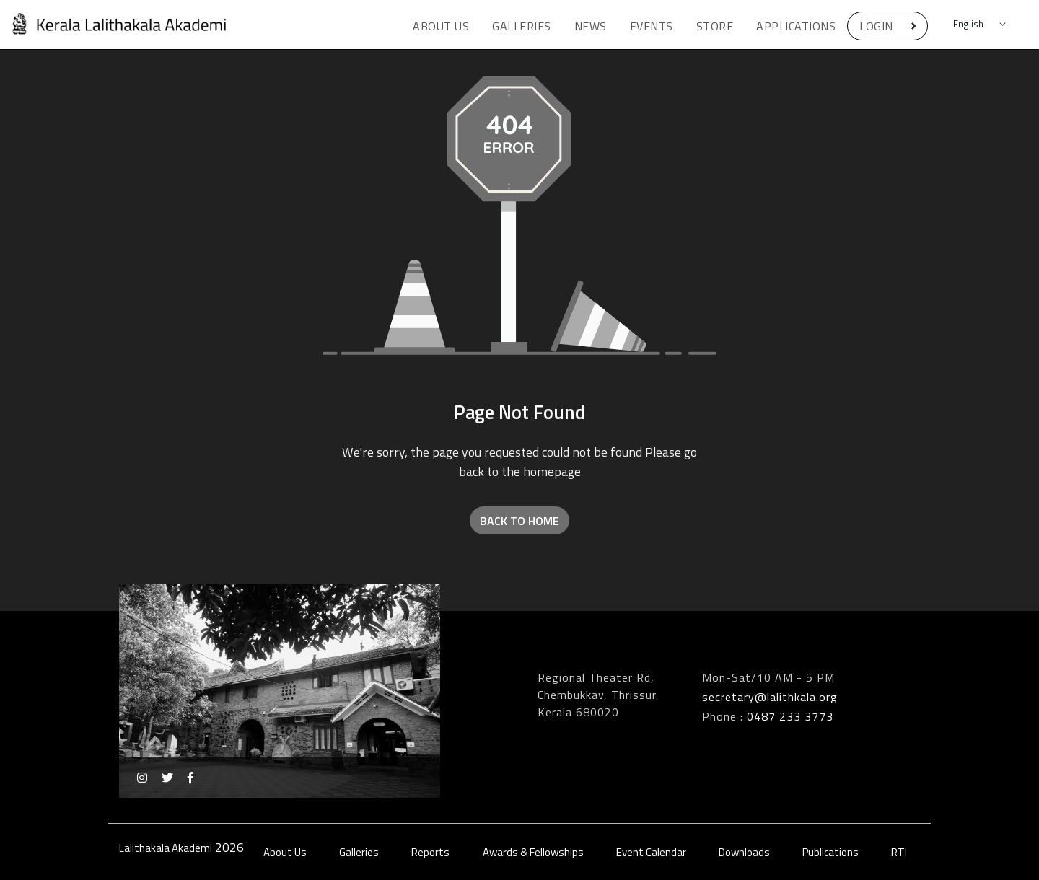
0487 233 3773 (790, 716)
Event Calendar (651, 852)
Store (715, 26)
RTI (899, 852)
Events (651, 26)
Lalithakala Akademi (165, 848)
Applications (796, 26)
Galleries (521, 26)
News (590, 26)
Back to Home (519, 520)
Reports (430, 852)
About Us (441, 26)
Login (876, 26)
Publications (830, 852)
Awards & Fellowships (533, 852)
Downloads (744, 852)
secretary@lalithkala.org (770, 696)
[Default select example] (982, 24)
